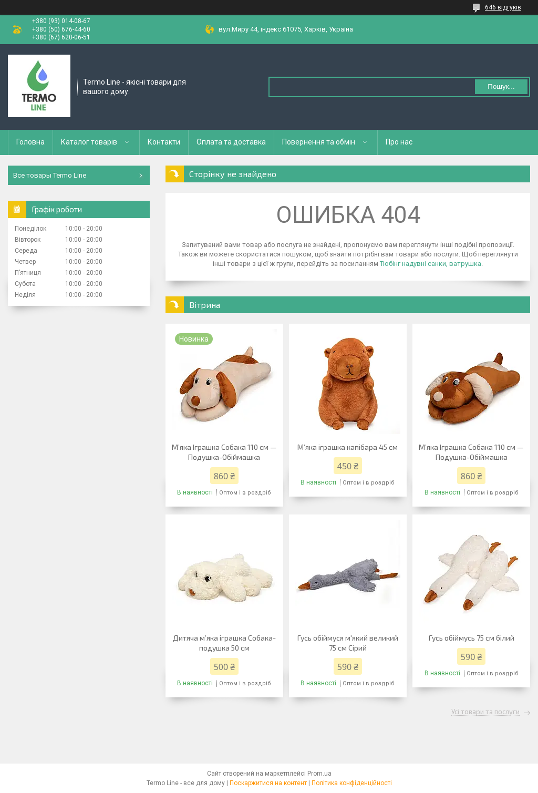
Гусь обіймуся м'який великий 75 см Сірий (347, 642)
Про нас (399, 142)
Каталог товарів (89, 142)
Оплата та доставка (231, 142)
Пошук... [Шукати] (501, 86)
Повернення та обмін (318, 142)
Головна (30, 142)
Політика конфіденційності (352, 783)
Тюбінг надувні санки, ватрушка (430, 263)
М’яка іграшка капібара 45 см (347, 446)
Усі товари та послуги (485, 712)
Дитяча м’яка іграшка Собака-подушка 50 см (224, 642)
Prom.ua (319, 773)
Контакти (164, 142)
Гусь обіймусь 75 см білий (471, 637)
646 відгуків (503, 7)
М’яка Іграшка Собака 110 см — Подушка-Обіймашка (224, 451)
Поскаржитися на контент (268, 783)
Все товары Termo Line (49, 175)
